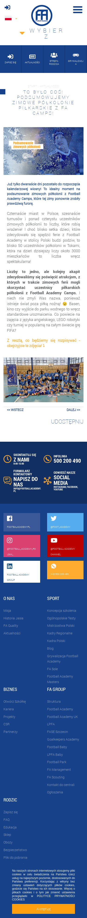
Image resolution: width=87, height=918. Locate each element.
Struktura (54, 701)
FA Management (59, 769)
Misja (7, 610)
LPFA (51, 724)
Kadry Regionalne (59, 633)
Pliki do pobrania (15, 857)
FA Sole (52, 669)
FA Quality (10, 625)
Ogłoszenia (55, 792)
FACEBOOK (72, 487)
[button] (9, 379)
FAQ (6, 819)
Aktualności (11, 633)
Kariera (8, 709)
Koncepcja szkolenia (61, 610)
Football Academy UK (62, 716)
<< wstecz (15, 410)
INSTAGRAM (60, 487)
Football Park (56, 762)
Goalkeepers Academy (63, 739)
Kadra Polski (56, 641)
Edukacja (10, 827)
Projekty (9, 716)
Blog (50, 648)
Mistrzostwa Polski (60, 625)
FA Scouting (55, 777)
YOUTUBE (58, 489)
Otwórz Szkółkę (14, 701)
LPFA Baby (55, 754)
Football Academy (60, 709)
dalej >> (73, 410)
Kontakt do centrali (60, 785)
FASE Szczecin (57, 731)
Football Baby (57, 747)
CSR (6, 724)
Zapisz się (10, 812)
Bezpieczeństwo (15, 850)
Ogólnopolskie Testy (61, 618)
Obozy (8, 842)
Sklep (7, 834)
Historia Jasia (13, 618)
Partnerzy (10, 731)
